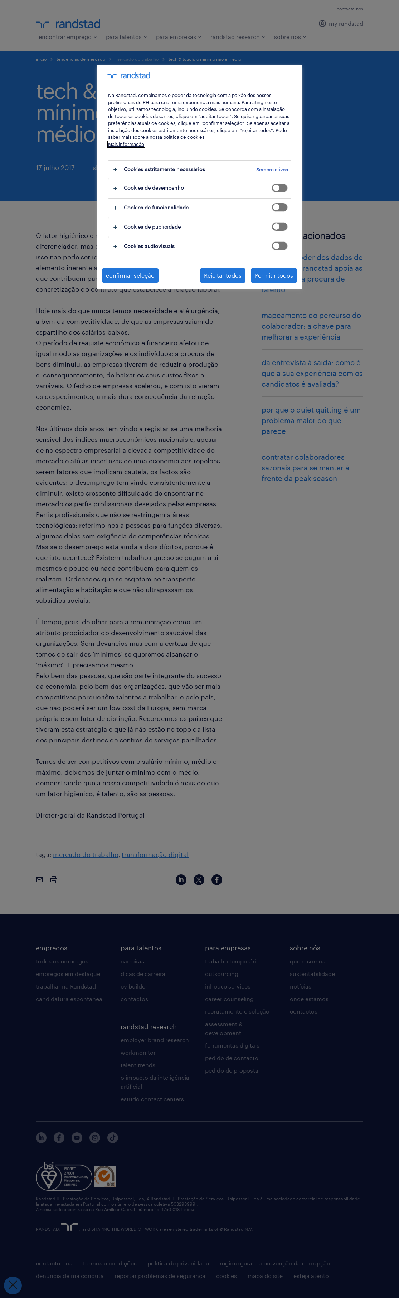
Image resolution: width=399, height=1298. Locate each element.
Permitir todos (274, 275)
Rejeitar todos (223, 275)
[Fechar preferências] (13, 1285)
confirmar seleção (130, 275)
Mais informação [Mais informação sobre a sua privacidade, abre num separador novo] (126, 144)
